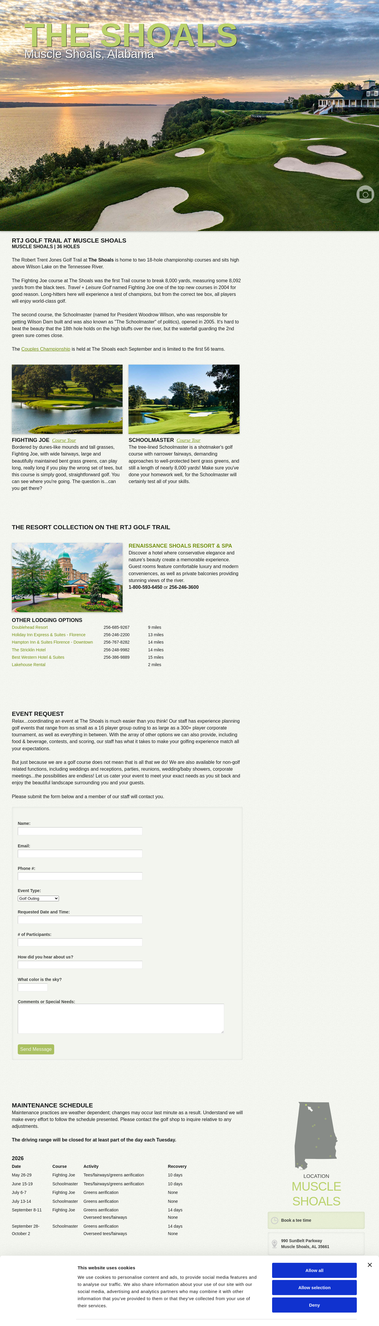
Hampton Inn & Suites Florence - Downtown (52, 642)
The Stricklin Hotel (29, 649)
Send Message (36, 1049)
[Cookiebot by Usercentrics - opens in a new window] (38, 1314)
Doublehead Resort (30, 627)
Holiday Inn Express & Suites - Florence (49, 634)
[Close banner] (370, 1248)
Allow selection (314, 1271)
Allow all (315, 1253)
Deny (314, 1288)
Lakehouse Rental (29, 664)
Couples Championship (45, 349)
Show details (311, 1314)
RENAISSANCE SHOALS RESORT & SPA (180, 546)
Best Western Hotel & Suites (38, 657)
